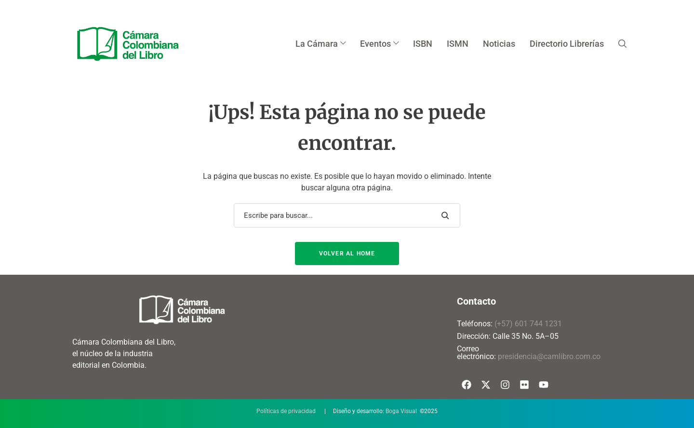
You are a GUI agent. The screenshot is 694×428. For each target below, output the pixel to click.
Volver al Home (347, 253)
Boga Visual (401, 411)
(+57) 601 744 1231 (528, 323)
